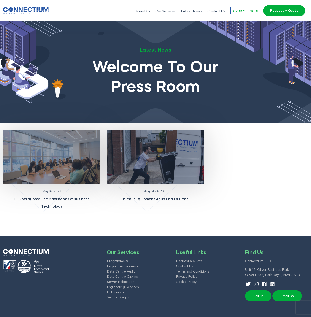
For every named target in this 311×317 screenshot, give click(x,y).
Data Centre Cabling (122, 276)
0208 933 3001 (245, 11)
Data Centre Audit (121, 271)
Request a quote (284, 10)
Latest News (191, 11)
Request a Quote (189, 261)
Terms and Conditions (192, 271)
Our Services (166, 11)
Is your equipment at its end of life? (155, 199)
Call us (258, 296)
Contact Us (216, 11)
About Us (142, 11)
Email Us (287, 296)
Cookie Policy (186, 281)
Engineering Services (123, 287)
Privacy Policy (186, 276)
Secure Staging (118, 297)
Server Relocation (120, 281)
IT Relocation (117, 292)
